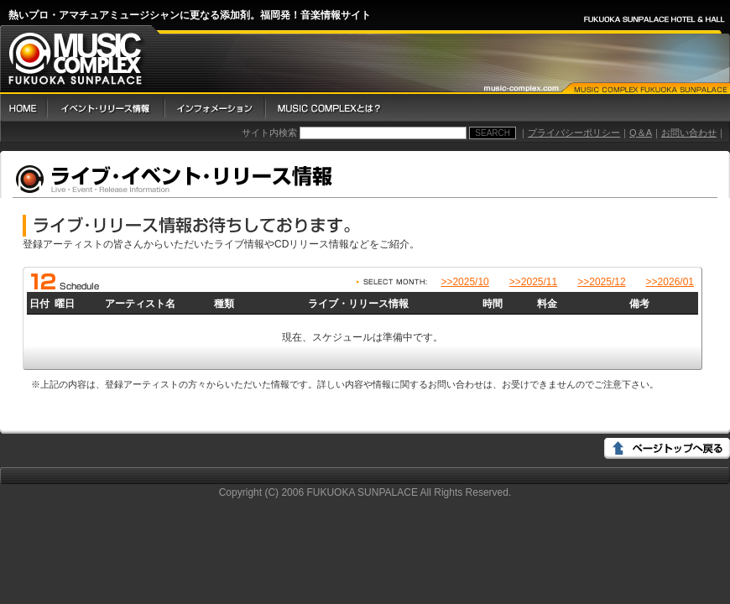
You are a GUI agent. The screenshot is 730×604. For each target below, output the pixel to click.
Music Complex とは (326, 108)
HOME (23, 108)
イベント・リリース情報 (105, 108)
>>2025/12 (601, 282)
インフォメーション (214, 108)
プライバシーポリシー (574, 133)
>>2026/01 (670, 282)
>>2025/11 (533, 282)
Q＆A (640, 133)
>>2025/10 (464, 282)
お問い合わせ (689, 133)
